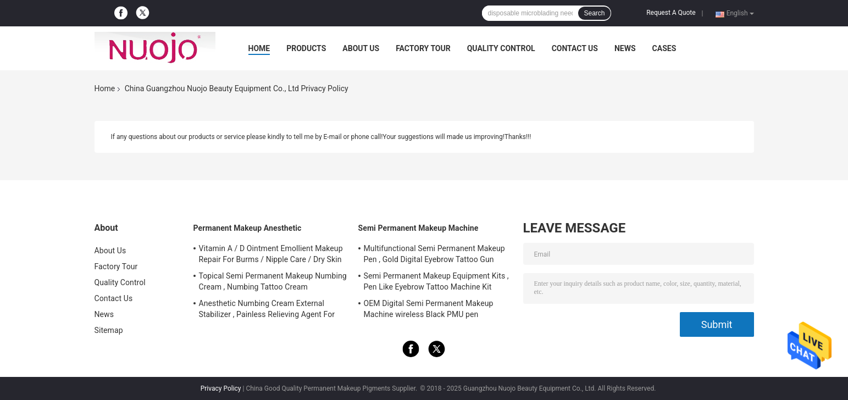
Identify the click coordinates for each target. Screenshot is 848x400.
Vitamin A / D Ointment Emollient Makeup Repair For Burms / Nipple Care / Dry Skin (271, 254)
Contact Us (575, 48)
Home (259, 48)
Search (594, 13)
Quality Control (501, 48)
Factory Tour (423, 48)
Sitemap (109, 330)
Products (306, 48)
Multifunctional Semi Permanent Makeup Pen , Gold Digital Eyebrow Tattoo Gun (434, 254)
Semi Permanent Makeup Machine (418, 228)
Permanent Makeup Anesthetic (247, 228)
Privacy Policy (221, 388)
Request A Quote (670, 12)
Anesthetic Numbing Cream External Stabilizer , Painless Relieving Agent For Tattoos (267, 310)
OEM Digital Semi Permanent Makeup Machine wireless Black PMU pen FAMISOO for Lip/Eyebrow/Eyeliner (429, 310)
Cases (664, 48)
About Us (360, 48)
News (625, 48)
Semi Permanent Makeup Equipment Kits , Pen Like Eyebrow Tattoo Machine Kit (436, 281)
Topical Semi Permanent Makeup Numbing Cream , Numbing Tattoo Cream (273, 281)
